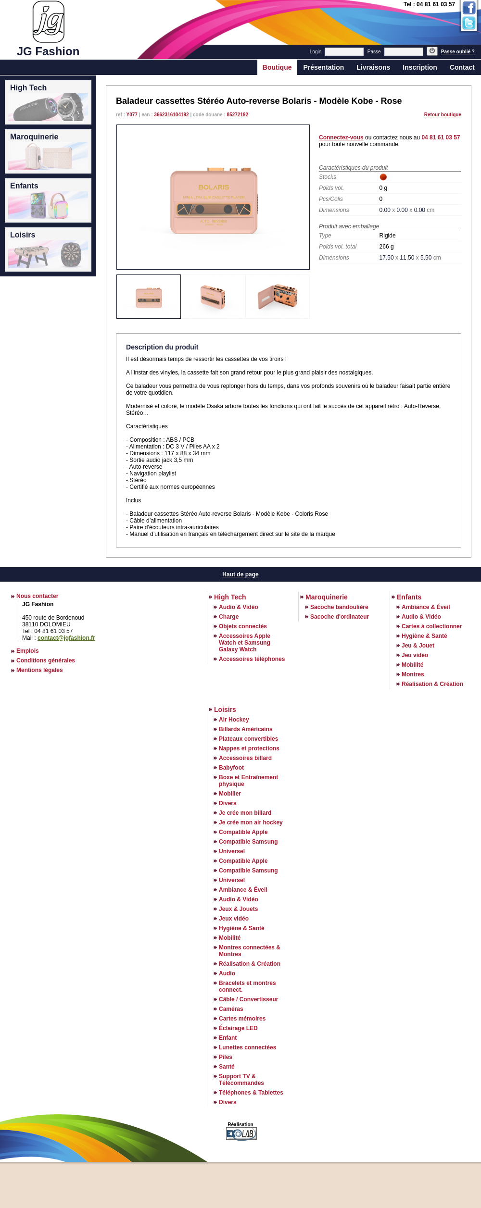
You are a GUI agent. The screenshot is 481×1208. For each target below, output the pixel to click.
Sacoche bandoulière (339, 607)
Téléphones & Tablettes (251, 1092)
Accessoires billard (245, 758)
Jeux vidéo (234, 918)
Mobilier (230, 793)
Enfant (228, 1037)
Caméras (231, 1009)
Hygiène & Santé (424, 636)
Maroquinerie (326, 597)
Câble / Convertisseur (248, 999)
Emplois (27, 651)
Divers (228, 803)
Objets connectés (243, 626)
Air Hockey (234, 719)
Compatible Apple (243, 832)
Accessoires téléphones (252, 659)
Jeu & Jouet (418, 645)
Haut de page (240, 574)
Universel (232, 851)
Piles (225, 1057)
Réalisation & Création (432, 684)
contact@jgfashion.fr (66, 638)
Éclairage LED (238, 1028)
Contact (462, 67)
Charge (229, 616)
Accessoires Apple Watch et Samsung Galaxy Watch (244, 643)
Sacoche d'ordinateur (339, 616)
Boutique (277, 67)
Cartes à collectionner (432, 626)
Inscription (420, 67)
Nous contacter (37, 596)
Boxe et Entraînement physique (248, 780)
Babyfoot (231, 767)
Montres (413, 674)
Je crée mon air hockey (251, 822)
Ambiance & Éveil (426, 607)
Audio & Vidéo (238, 607)
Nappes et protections (249, 748)
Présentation (323, 67)
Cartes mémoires (242, 1018)
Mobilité (412, 664)
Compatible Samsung (248, 841)
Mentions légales (39, 670)
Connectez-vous (341, 137)
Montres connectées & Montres (249, 951)
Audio (227, 973)
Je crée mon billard (245, 812)
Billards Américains (246, 729)
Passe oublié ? (458, 51)
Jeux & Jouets (238, 909)
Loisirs (225, 709)
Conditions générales (45, 660)
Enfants (409, 597)
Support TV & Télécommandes (241, 1079)
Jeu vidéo (415, 655)
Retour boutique (442, 114)
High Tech (230, 597)
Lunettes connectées (247, 1047)
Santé (227, 1066)
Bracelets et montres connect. (247, 986)
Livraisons (373, 67)
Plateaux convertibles (248, 738)
